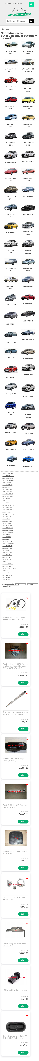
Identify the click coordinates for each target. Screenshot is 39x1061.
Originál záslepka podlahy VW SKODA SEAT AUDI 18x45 (15, 1037)
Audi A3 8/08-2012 (7, 496)
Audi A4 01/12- (28, 214)
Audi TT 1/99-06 (28, 450)
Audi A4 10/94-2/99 (8, 505)
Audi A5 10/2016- (7, 525)
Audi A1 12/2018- (7, 485)
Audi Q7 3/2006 (10, 432)
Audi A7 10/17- (11, 343)
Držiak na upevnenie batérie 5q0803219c (14, 945)
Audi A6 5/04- (28, 286)
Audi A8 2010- (28, 359)
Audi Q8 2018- (11, 449)
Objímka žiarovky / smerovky (16, 990)
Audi (7, 29)
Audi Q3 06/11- (10, 394)
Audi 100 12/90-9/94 (8, 480)
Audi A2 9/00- (6, 487)
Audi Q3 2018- (28, 396)
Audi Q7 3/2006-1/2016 (9, 568)
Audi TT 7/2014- (7, 580)
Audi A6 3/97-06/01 (8, 530)
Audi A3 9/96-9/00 (7, 489)
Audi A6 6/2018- (7, 541)
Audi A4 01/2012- (7, 516)
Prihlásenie (8, 3)
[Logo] (19, 12)
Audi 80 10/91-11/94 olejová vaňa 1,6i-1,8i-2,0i (14, 760)
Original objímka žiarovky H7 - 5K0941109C (15, 898)
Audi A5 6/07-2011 (7, 521)
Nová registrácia (17, 3)
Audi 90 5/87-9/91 (7, 478)
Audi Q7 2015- (28, 433)
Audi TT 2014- (28, 467)
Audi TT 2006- (12, 466)
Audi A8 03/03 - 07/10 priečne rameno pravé (15, 806)
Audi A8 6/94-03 (28, 339)
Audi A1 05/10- (6, 483)
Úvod (3, 29)
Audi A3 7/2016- (11, 163)
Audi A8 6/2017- (7, 555)
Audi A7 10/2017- (7, 546)
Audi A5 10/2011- (7, 523)
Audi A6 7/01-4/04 (7, 532)
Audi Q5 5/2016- (7, 566)
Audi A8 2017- (11, 378)
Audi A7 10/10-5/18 (8, 544)
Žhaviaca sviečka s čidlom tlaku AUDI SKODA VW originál (15, 713)
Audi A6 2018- (11, 324)
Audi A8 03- (11, 358)
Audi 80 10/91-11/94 (8, 476)
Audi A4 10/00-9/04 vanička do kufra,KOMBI (15, 852)
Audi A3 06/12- (6, 498)
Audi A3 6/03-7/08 (7, 494)
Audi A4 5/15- (11, 233)
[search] (31, 21)
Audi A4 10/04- (28, 197)
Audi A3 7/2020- (28, 161)
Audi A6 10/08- (11, 305)
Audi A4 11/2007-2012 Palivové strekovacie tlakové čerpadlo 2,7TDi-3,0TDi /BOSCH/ (15, 666)
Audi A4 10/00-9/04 (8, 510)
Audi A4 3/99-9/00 (7, 507)
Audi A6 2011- (28, 304)
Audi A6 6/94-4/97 (7, 528)
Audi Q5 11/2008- (7, 564)
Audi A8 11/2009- (7, 553)
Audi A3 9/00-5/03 (7, 492)
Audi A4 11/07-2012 (8, 514)
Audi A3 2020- (6, 503)
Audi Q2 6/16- (28, 374)
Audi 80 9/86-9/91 (7, 474)
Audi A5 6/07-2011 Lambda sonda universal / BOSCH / (14, 619)
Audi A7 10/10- (28, 321)
